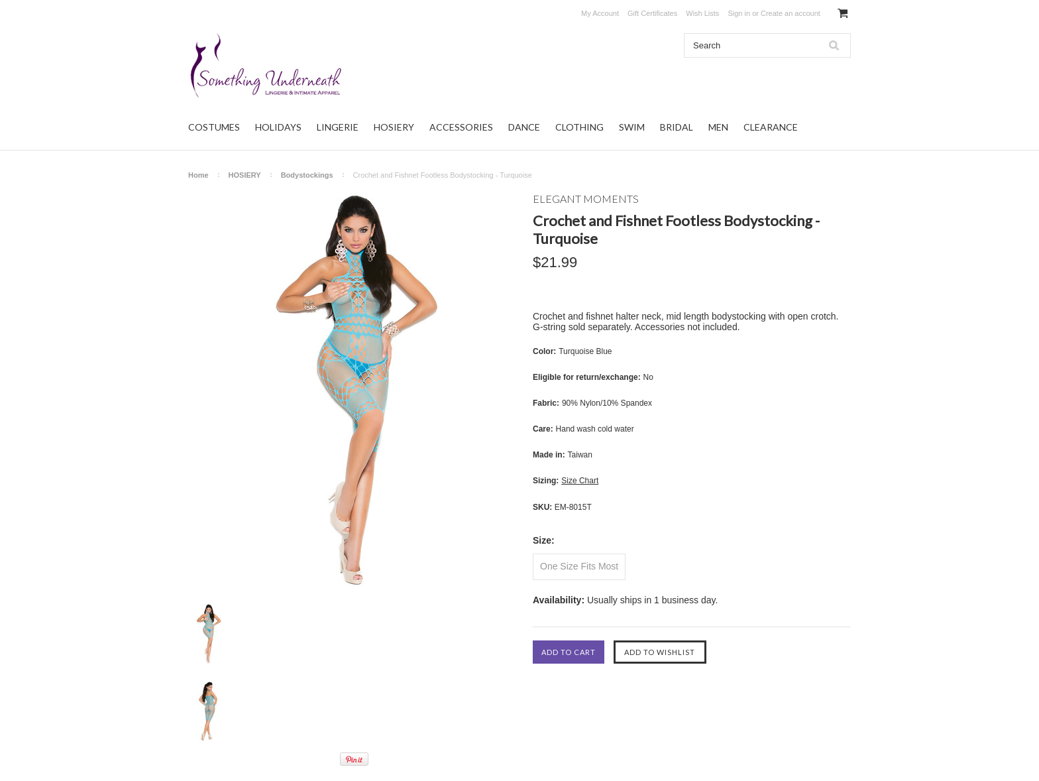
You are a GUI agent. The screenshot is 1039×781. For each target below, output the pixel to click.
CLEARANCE (770, 127)
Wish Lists (702, 13)
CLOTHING (579, 127)
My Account (600, 13)
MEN (718, 127)
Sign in (739, 13)
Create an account (790, 13)
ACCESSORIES (461, 127)
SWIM (632, 127)
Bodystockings (307, 175)
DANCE (524, 127)
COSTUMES (214, 127)
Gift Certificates (652, 13)
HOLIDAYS (278, 127)
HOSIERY (394, 127)
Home (198, 175)
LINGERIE (337, 127)
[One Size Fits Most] (579, 567)
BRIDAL (676, 127)
